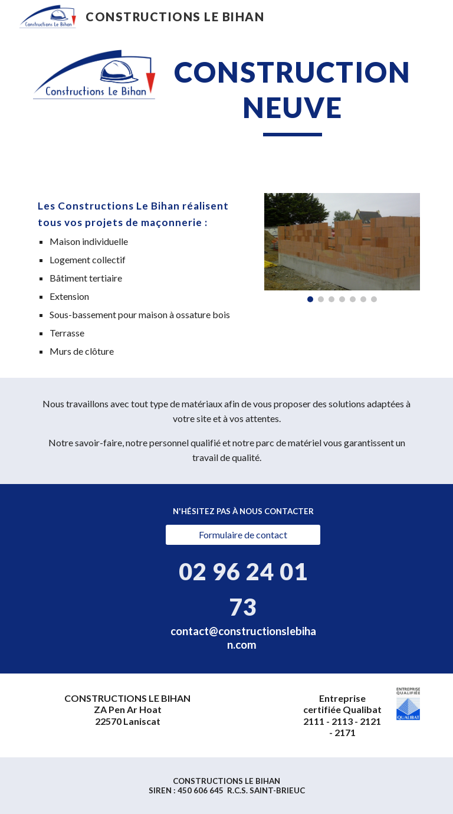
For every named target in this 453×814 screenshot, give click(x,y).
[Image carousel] (341, 247)
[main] (292, 95)
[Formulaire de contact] (243, 535)
